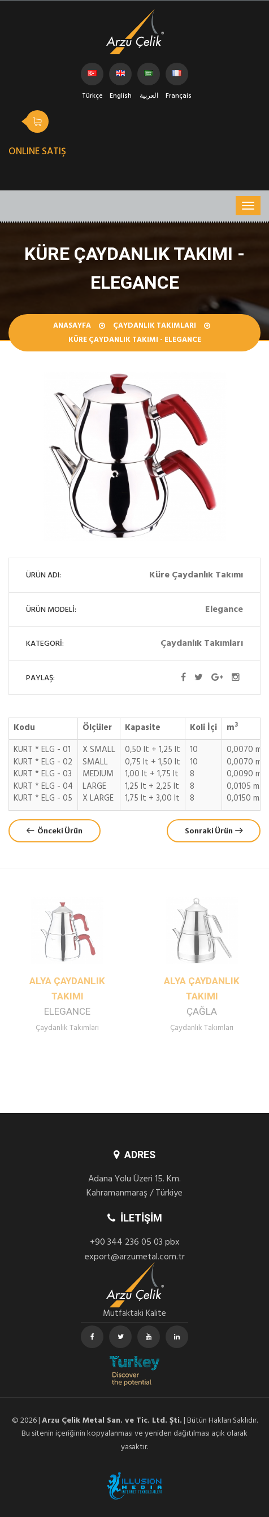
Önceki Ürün (55, 831)
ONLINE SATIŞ (37, 153)
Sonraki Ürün (213, 831)
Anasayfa (72, 326)
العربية (149, 77)
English (121, 77)
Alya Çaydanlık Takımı (67, 996)
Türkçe (92, 77)
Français (177, 77)
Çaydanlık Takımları (154, 326)
